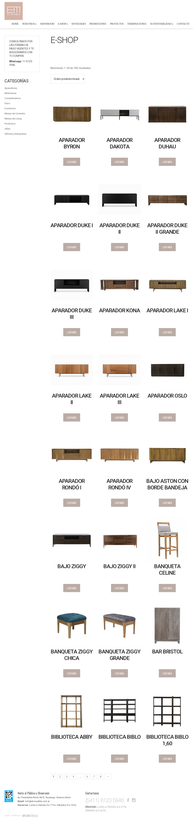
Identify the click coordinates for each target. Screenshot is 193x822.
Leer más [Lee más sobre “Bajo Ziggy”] (71, 588)
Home (15, 24)
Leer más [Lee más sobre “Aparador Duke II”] (119, 247)
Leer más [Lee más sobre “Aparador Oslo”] (167, 417)
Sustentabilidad (161, 24)
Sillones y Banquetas (15, 133)
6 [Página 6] (87, 776)
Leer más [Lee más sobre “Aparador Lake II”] (71, 417)
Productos (10, 123)
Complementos (13, 98)
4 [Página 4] (73, 776)
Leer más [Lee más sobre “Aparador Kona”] (119, 332)
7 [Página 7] (94, 776)
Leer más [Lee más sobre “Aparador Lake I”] (167, 332)
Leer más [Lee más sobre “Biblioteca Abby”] (71, 758)
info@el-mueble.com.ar (37, 801)
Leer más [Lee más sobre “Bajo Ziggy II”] (119, 588)
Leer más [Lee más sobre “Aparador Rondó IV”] (119, 503)
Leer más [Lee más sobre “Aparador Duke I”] (71, 247)
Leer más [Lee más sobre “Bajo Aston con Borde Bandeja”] (167, 503)
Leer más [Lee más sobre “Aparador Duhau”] (167, 162)
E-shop (63, 24)
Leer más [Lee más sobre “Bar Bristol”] (167, 673)
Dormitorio (10, 108)
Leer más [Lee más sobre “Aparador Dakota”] (119, 162)
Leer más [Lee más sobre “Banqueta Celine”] (167, 588)
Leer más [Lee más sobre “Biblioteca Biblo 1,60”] (167, 758)
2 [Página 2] (60, 776)
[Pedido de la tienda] (68, 79)
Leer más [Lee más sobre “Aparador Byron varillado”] (71, 162)
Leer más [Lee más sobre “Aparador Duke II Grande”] (167, 247)
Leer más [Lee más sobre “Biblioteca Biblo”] (119, 758)
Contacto (183, 24)
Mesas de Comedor (15, 113)
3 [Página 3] (66, 776)
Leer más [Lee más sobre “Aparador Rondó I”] (71, 503)
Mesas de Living (13, 118)
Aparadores (11, 88)
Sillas (7, 128)
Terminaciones (136, 24)
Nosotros (29, 24)
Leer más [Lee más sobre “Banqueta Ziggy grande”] (119, 673)
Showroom (47, 24)
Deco (7, 103)
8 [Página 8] (100, 776)
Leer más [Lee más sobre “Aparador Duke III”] (71, 332)
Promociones (97, 24)
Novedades (78, 24)
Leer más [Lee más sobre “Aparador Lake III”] (119, 417)
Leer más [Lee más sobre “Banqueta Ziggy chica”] (71, 673)
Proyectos (117, 24)
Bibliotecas (10, 93)
